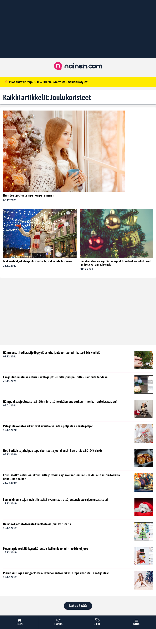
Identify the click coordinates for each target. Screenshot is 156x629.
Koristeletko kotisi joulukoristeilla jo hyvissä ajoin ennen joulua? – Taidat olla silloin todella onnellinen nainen (61, 477)
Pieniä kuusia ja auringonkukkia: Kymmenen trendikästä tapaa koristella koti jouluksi (56, 573)
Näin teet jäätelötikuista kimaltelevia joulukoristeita (37, 524)
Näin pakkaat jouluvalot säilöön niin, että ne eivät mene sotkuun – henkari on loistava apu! (60, 402)
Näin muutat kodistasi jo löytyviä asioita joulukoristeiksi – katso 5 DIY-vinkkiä (51, 353)
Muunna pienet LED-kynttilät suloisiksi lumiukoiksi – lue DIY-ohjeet (45, 548)
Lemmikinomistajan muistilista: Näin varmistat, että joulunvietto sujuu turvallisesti (55, 500)
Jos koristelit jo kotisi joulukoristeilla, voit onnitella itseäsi (37, 261)
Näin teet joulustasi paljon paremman (28, 195)
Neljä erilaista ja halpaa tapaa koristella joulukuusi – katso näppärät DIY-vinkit (52, 451)
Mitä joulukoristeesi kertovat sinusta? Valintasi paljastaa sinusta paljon (48, 426)
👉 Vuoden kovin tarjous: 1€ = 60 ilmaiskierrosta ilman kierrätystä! (46, 82)
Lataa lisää (78, 605)
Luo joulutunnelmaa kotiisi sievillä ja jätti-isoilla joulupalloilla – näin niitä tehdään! (55, 377)
